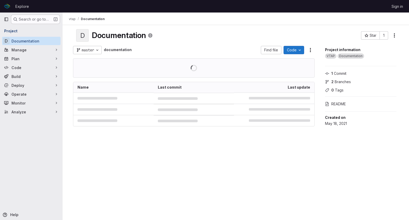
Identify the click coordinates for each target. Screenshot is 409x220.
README (335, 104)
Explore (22, 6)
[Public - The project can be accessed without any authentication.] (150, 35)
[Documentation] (31, 41)
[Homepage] (7, 6)
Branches (338, 82)
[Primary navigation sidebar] (6, 19)
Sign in (397, 6)
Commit (335, 73)
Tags (334, 90)
